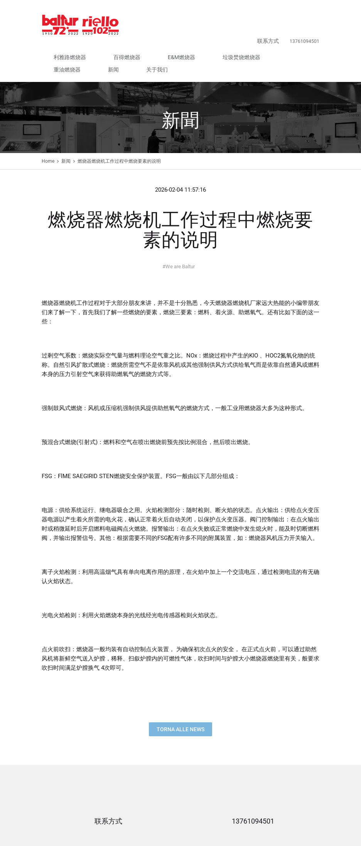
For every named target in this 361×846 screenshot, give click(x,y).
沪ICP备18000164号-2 (202, 819)
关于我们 (310, 25)
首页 (46, 832)
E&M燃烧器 (199, 25)
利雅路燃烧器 (139, 25)
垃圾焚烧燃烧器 (234, 25)
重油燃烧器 (267, 25)
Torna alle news (180, 689)
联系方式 (275, 12)
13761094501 (253, 782)
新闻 (290, 25)
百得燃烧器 (170, 25)
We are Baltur (178, 227)
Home (48, 121)
